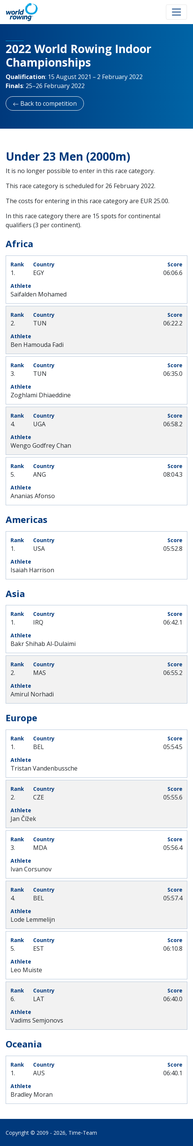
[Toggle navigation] (176, 12)
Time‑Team (82, 1132)
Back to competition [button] (45, 103)
